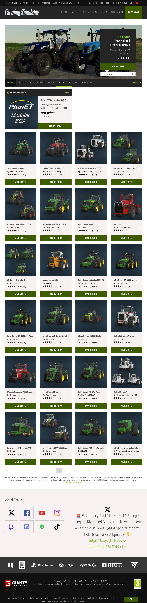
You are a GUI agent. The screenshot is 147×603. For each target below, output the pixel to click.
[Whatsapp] (91, 2)
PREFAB (51, 82)
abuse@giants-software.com (73, 482)
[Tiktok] (131, 2)
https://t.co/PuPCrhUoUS (107, 546)
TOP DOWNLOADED (36, 82)
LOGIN (135, 82)
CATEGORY (63, 82)
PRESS (104, 581)
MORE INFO (118, 66)
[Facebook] (102, 2)
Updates (46, 2)
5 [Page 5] (82, 470)
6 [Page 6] (88, 470)
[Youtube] (108, 2)
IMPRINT (94, 581)
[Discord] (125, 2)
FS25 (75, 82)
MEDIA (85, 12)
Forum (36, 2)
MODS (104, 12)
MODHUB (10, 82)
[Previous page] (139, 470)
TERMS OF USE (80, 581)
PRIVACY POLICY (62, 581)
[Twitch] (119, 2)
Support (56, 2)
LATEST (21, 82)
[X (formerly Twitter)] (96, 2)
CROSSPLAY (86, 82)
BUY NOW (133, 12)
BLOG (64, 12)
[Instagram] (113, 2)
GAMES (74, 12)
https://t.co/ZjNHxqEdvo (107, 540)
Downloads (25, 2)
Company (67, 2)
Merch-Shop (11, 2)
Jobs (77, 2)
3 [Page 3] (70, 470)
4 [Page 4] (76, 470)
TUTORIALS (117, 12)
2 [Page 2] (65, 470)
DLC (95, 12)
